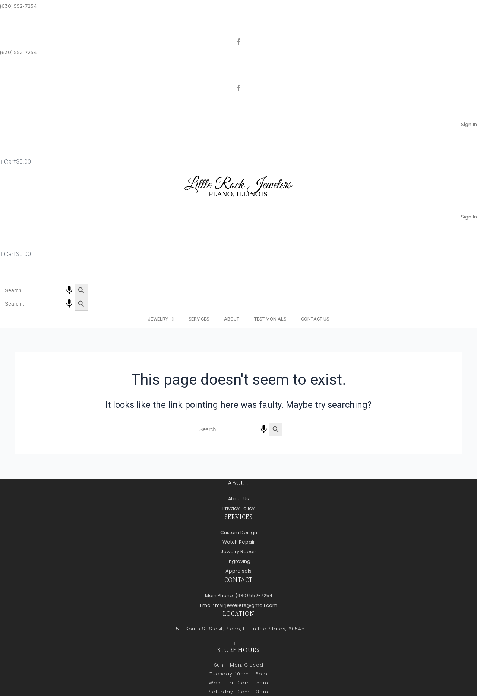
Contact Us (315, 319)
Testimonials (270, 319)
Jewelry (161, 319)
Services (199, 319)
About (231, 319)
